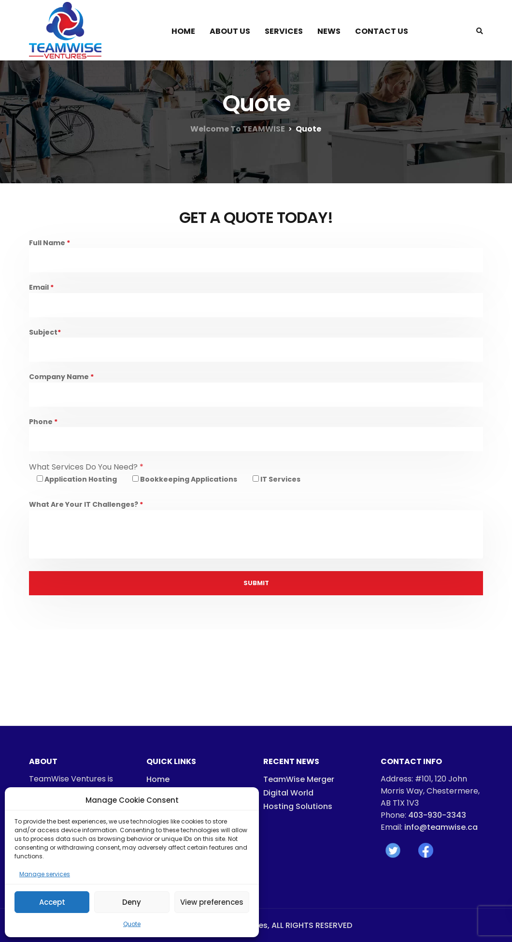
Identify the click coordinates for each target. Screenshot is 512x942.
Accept (52, 902)
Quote (132, 924)
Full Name (256, 257)
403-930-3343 (437, 815)
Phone (256, 436)
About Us (230, 31)
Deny (131, 902)
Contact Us (381, 31)
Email (256, 302)
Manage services (44, 874)
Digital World (288, 792)
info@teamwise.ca (441, 827)
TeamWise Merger (298, 779)
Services (284, 31)
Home (183, 31)
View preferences (211, 902)
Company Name (256, 391)
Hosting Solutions (297, 806)
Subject (256, 347)
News (329, 31)
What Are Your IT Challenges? (256, 531)
